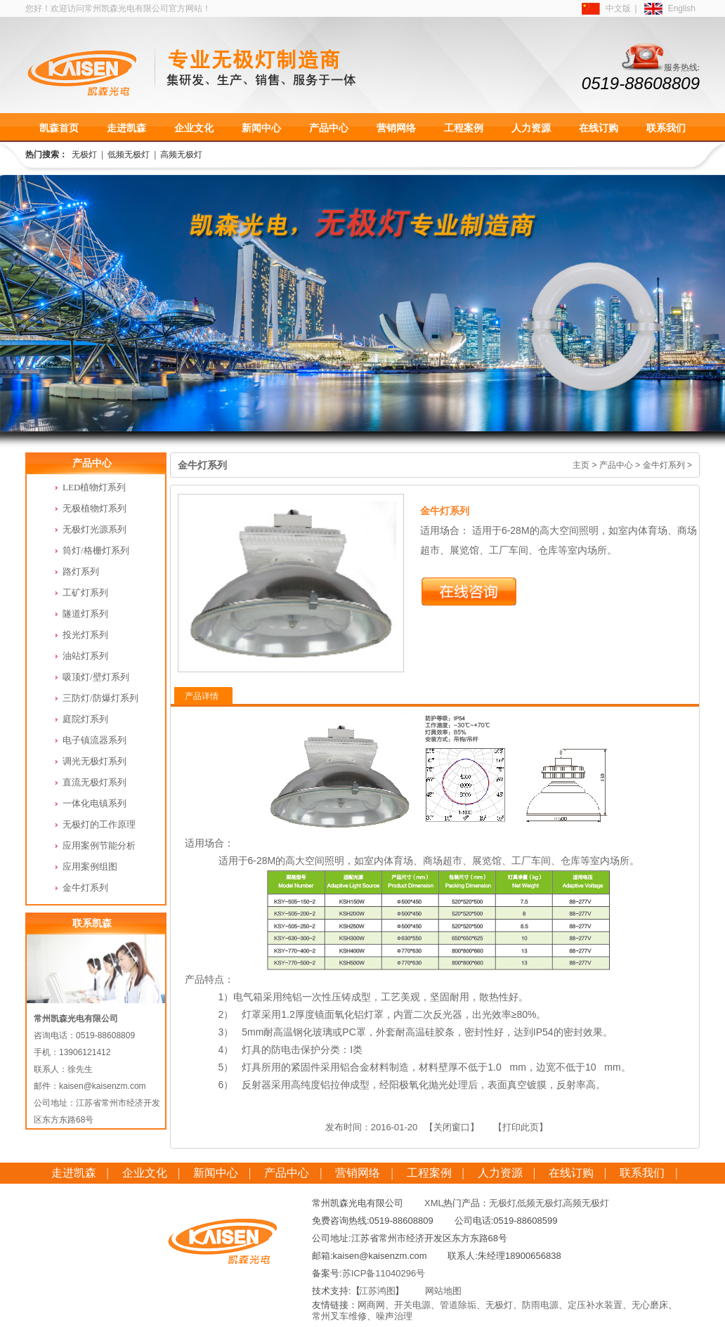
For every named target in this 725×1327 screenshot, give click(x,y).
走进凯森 (126, 127)
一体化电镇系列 (94, 803)
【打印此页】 (520, 1127)
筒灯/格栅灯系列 (96, 550)
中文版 (618, 8)
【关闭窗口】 (451, 1127)
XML (433, 1203)
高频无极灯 (181, 154)
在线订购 (598, 127)
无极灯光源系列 (94, 529)
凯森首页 (59, 127)
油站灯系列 (85, 656)
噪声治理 (394, 1316)
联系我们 (666, 127)
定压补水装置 (595, 1305)
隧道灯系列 (85, 613)
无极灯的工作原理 (99, 824)
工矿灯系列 (85, 592)
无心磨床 (650, 1305)
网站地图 (443, 1291)
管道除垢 (458, 1305)
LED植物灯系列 (94, 487)
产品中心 (328, 127)
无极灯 (84, 154)
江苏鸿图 (377, 1291)
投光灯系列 (85, 634)
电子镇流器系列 (94, 740)
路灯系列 (81, 571)
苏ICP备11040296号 (384, 1273)
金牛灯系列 (664, 465)
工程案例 (463, 127)
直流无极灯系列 (94, 782)
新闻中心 (261, 127)
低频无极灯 (128, 154)
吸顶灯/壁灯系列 (96, 677)
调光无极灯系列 (94, 761)
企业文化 (194, 127)
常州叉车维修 (339, 1316)
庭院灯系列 (85, 719)
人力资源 (531, 127)
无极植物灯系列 (94, 508)
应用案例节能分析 (99, 845)
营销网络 (396, 127)
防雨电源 (540, 1305)
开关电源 (412, 1305)
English (681, 8)
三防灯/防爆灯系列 (100, 698)
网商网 (371, 1305)
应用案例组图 (90, 866)
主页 (581, 465)
